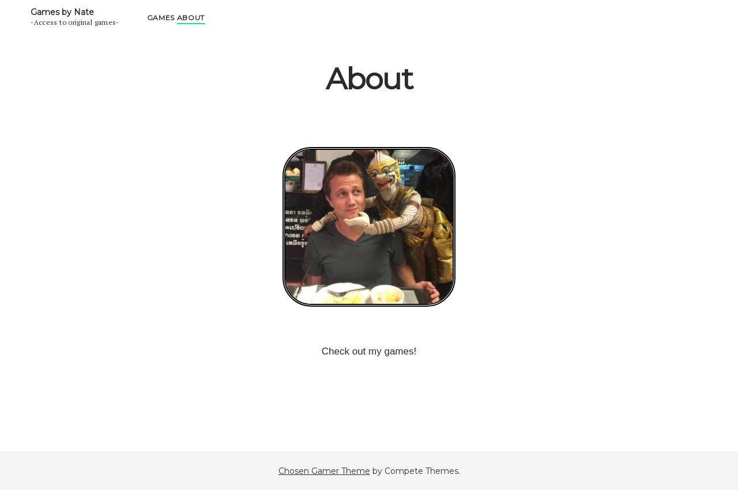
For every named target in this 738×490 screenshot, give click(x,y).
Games (161, 17)
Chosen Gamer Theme (324, 471)
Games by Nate (62, 12)
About (191, 17)
